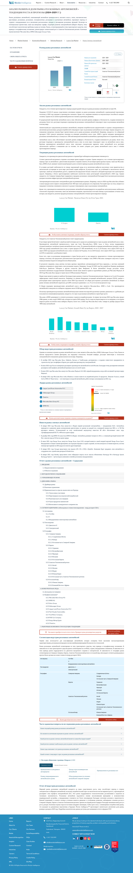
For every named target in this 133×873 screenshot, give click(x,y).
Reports (39, 3)
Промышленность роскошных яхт (107, 770)
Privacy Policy (13, 858)
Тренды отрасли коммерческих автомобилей (78, 771)
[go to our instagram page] (89, 839)
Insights (11, 841)
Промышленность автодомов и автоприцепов (50, 771)
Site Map (29, 862)
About (62, 3)
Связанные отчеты (46, 765)
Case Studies (30, 841)
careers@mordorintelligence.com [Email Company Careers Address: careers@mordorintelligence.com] (82, 830)
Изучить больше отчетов (61, 765)
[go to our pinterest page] (85, 839)
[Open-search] (129, 3)
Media (11, 833)
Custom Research (51, 3)
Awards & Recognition (16, 837)
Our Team (29, 825)
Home (11, 821)
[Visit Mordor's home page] (20, 2)
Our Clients (13, 829)
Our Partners (30, 829)
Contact (101, 3)
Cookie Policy (30, 858)
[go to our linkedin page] (73, 839)
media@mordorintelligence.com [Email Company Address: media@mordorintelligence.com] (57, 849)
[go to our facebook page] (77, 839)
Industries (92, 3)
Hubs (28, 849)
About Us (12, 825)
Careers (11, 854)
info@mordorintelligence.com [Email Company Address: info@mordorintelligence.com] (55, 842)
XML (10, 862)
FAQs (28, 837)
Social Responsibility (32, 833)
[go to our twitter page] (81, 839)
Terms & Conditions (32, 854)
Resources (82, 3)
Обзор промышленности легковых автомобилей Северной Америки (79, 777)
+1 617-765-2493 (112, 3)
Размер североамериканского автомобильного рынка (50, 777)
